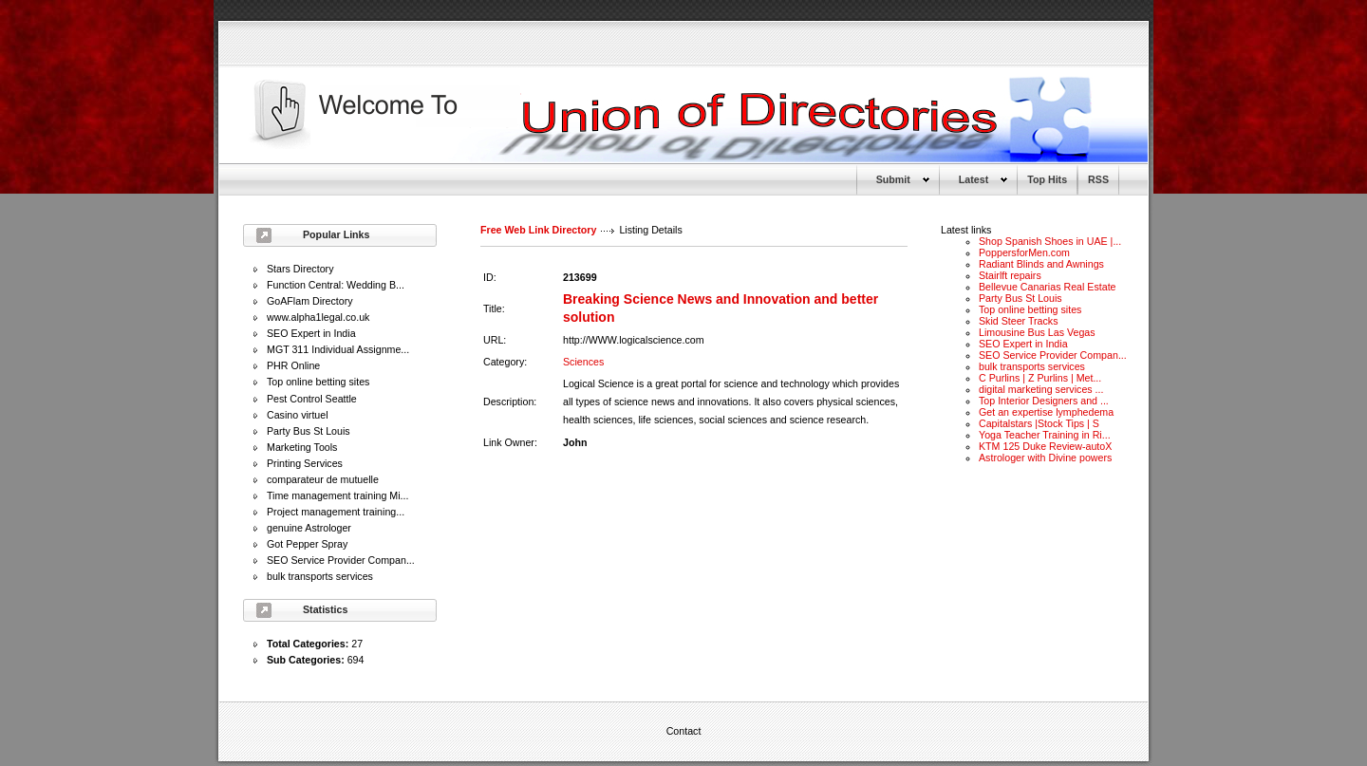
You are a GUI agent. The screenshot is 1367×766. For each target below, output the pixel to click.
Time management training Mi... (337, 495)
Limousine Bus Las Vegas (1037, 332)
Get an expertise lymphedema (1046, 412)
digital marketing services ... (1041, 389)
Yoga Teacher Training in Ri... (1045, 434)
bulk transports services (320, 576)
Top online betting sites (318, 381)
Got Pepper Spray (307, 544)
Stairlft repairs (1010, 275)
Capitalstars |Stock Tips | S (1039, 423)
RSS (1098, 179)
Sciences (583, 361)
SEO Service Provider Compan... (341, 560)
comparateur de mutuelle (323, 479)
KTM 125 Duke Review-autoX (1045, 446)
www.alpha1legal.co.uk (318, 317)
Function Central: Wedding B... (335, 284)
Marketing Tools (302, 447)
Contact (684, 731)
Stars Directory (300, 268)
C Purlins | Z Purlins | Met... (1040, 377)
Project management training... (335, 511)
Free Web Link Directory (538, 229)
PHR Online (293, 365)
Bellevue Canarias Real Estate (1047, 286)
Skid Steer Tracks (1018, 321)
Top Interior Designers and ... (1044, 400)
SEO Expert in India (311, 333)
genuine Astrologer (309, 527)
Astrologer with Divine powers (1045, 457)
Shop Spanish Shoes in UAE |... (1050, 241)
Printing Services (305, 463)
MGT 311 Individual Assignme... (338, 349)
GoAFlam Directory (310, 301)
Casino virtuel (297, 414)
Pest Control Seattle (312, 398)
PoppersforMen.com (1024, 252)
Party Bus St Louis (308, 431)
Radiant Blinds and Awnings (1041, 264)
